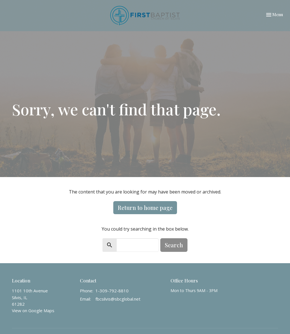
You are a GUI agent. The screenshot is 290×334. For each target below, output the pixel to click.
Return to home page (145, 207)
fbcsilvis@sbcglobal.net (117, 299)
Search (174, 245)
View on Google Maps (33, 310)
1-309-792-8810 (112, 290)
